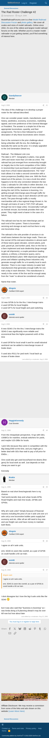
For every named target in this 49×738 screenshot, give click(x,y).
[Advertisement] (24, 65)
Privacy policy (31, 728)
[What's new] (40, 3)
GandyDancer (9, 16)
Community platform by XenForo (21, 735)
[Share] (43, 105)
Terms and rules (18, 728)
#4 (47, 430)
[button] (2, 724)
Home (4, 731)
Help (40, 728)
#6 (47, 541)
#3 (47, 324)
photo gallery (26, 22)
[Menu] (4, 3)
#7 (47, 570)
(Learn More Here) (16, 711)
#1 (47, 105)
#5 (47, 487)
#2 (47, 298)
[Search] (45, 3)
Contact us (6, 728)
